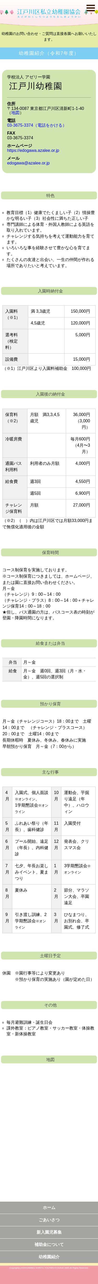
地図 (15, 112)
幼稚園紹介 (49, 1257)
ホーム (49, 1207)
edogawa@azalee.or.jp (28, 163)
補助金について (49, 1244)
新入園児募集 (49, 1232)
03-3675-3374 (37, 125)
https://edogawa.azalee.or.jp (33, 150)
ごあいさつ (49, 1220)
